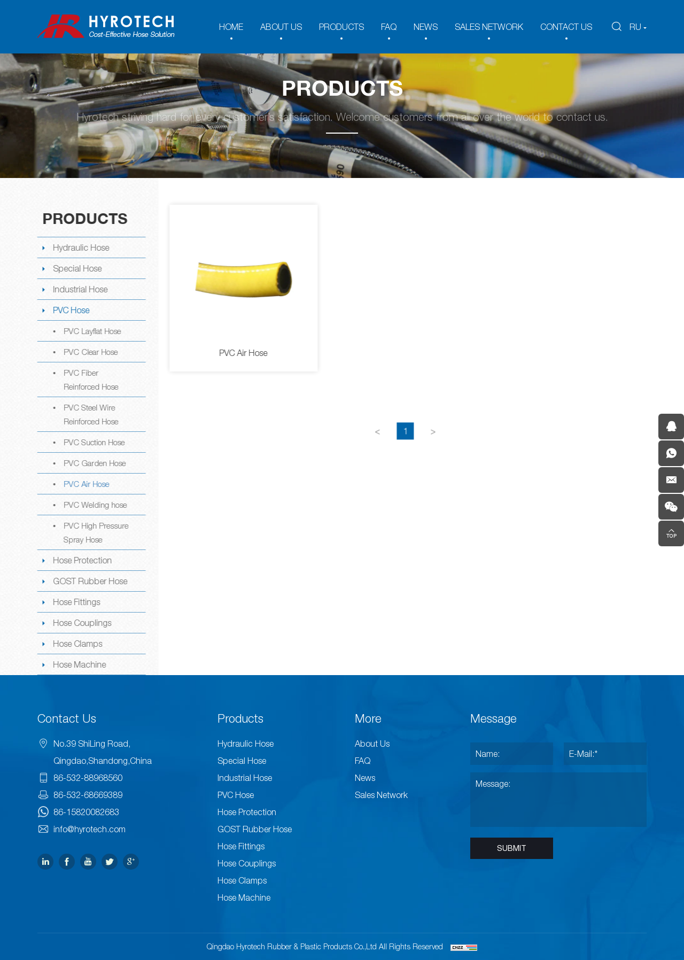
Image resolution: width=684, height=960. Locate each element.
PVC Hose (70, 310)
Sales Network (381, 795)
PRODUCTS (341, 27)
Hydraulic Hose (80, 247)
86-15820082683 (86, 812)
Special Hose (76, 268)
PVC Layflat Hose (91, 331)
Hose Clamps (77, 643)
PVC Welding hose (94, 504)
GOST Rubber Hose (89, 581)
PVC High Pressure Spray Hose (95, 532)
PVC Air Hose (85, 484)
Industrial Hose (79, 289)
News (365, 778)
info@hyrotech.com (89, 829)
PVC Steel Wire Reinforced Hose (90, 414)
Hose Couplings (81, 623)
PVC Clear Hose (90, 352)
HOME (231, 27)
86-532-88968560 (87, 778)
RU (635, 27)
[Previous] (378, 442)
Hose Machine (78, 664)
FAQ (389, 27)
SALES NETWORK (489, 27)
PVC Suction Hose (93, 442)
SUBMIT (511, 848)
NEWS (426, 27)
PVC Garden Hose (94, 463)
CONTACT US (566, 27)
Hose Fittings (75, 602)
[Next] (434, 442)
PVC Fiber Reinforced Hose (90, 379)
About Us (372, 743)
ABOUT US (281, 27)
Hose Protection (81, 560)
